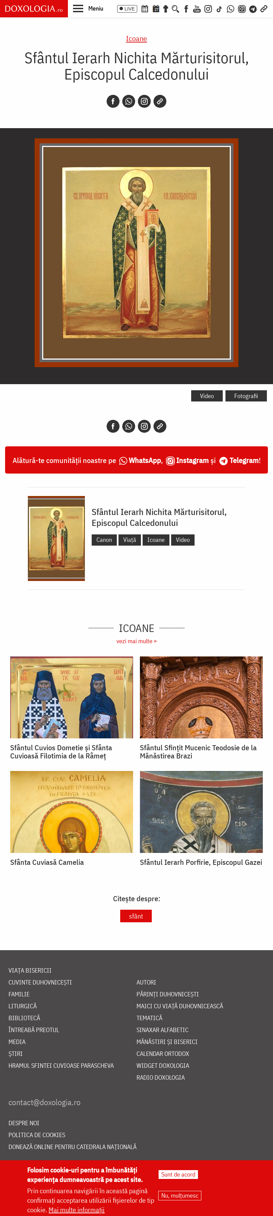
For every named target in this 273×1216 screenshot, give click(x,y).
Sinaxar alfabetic (162, 1030)
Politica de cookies (36, 1135)
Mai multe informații (77, 1209)
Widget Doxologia (162, 1065)
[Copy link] (159, 101)
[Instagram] (208, 8)
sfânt (136, 916)
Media (16, 1042)
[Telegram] (253, 8)
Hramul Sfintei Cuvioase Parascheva (61, 1065)
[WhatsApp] (230, 8)
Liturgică (22, 1006)
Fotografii (246, 396)
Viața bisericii (30, 970)
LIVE (130, 9)
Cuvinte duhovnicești (40, 982)
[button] (88, 8)
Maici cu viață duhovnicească (179, 1006)
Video (207, 396)
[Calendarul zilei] (156, 8)
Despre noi (23, 1123)
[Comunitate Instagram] (242, 8)
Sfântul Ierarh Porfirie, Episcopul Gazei (201, 862)
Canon (104, 540)
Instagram (192, 460)
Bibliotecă (24, 1018)
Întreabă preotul (33, 1030)
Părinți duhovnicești (167, 994)
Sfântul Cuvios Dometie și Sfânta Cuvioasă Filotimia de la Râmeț (61, 751)
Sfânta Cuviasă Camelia (47, 862)
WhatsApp (145, 460)
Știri (15, 1054)
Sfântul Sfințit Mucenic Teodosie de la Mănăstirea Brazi (198, 751)
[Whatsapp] (128, 101)
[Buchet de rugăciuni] (165, 8)
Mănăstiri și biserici (167, 1042)
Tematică (149, 1018)
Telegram (244, 460)
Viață (129, 540)
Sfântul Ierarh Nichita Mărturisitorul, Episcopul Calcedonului (159, 517)
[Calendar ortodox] (144, 8)
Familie (19, 994)
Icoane (136, 38)
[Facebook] (186, 8)
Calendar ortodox (162, 1054)
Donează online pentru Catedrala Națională (72, 1147)
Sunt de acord (178, 1174)
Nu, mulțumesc (179, 1195)
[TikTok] (219, 8)
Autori (146, 982)
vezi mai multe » (136, 641)
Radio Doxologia (160, 1077)
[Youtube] (197, 8)
